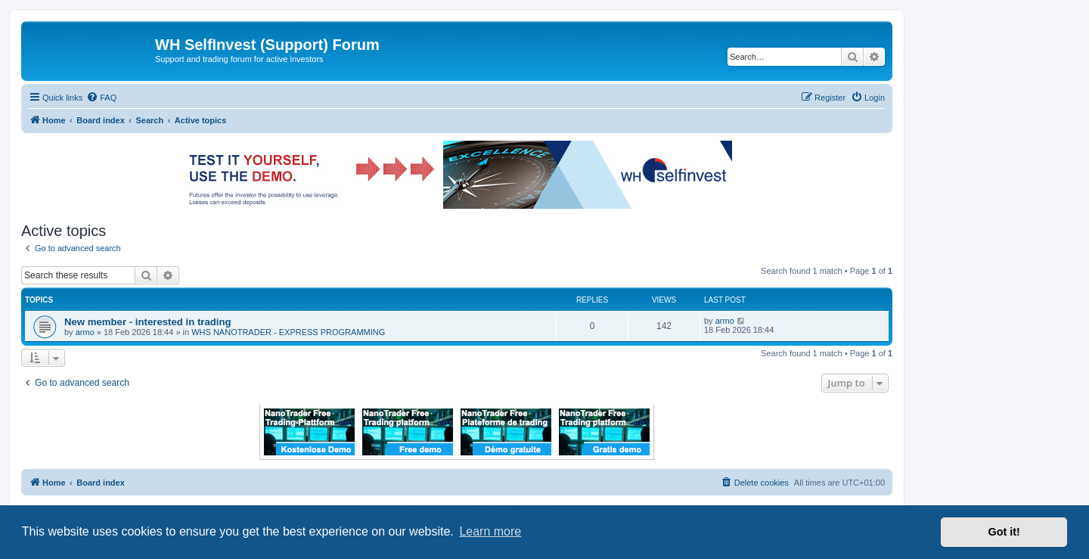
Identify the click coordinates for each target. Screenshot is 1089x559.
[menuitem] (101, 98)
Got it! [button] (1004, 532)
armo (85, 332)
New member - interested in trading (147, 322)
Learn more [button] (490, 531)
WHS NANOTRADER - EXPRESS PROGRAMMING (288, 332)
